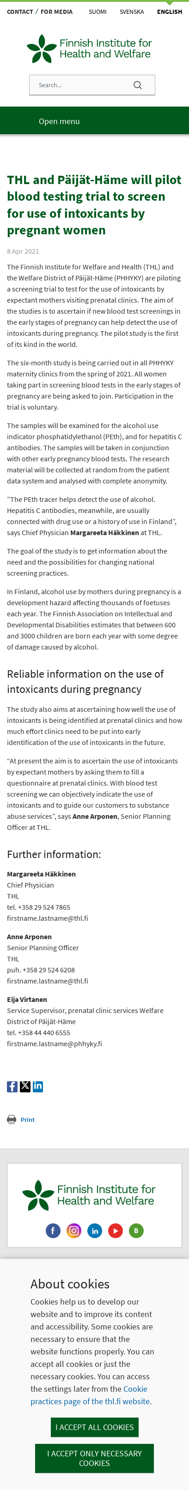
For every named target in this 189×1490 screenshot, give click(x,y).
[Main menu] (94, 120)
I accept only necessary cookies (94, 1458)
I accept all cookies (94, 1427)
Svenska (132, 11)
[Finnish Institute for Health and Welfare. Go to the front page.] (94, 1195)
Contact (20, 11)
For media (57, 11)
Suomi (98, 11)
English (169, 11)
